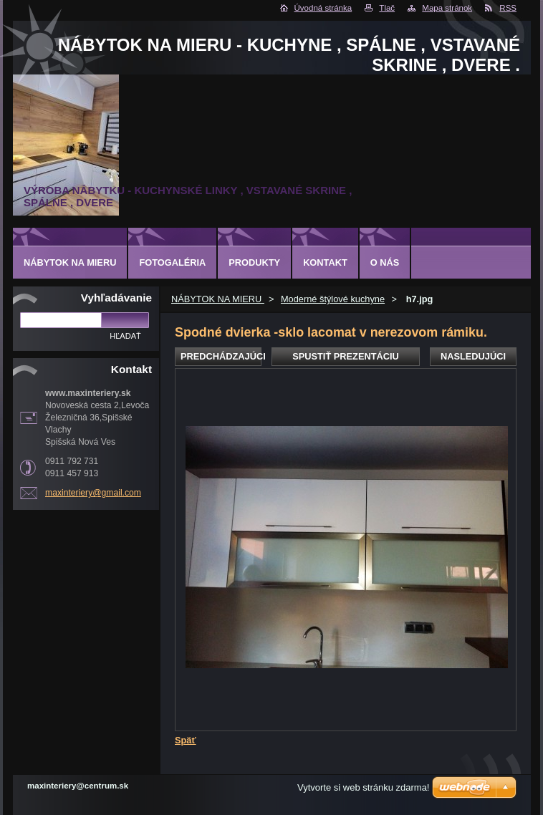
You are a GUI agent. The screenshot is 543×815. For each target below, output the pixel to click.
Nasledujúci (473, 356)
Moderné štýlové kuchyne (333, 299)
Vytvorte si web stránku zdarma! (363, 787)
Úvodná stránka (323, 8)
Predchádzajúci (221, 356)
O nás (385, 262)
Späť (185, 740)
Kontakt (325, 262)
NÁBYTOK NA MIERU (217, 299)
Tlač (387, 8)
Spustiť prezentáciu (345, 356)
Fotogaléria (172, 262)
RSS (507, 8)
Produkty (254, 262)
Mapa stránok (447, 8)
